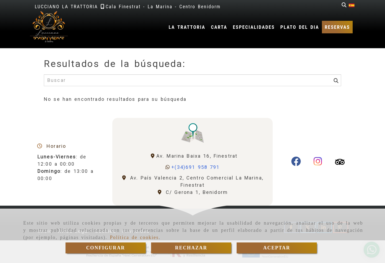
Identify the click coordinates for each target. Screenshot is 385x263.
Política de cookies (134, 237)
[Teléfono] (123, 6)
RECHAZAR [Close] (191, 247)
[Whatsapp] (192, 167)
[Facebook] (296, 163)
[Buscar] (344, 5)
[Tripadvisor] (340, 163)
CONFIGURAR (105, 247)
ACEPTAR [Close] (276, 247)
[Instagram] (318, 163)
